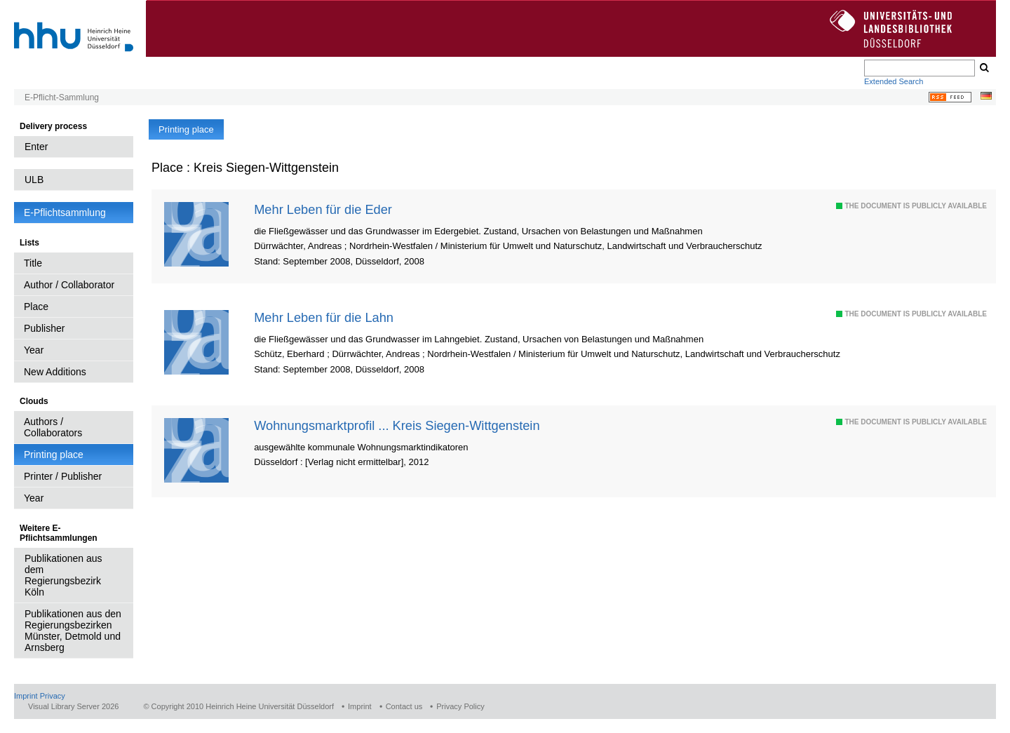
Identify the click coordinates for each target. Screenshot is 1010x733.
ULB (34, 179)
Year (33, 350)
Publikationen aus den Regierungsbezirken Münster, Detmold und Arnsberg (73, 630)
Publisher (44, 328)
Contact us (404, 706)
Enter (36, 146)
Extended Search (893, 81)
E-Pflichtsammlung (65, 212)
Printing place (53, 454)
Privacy (52, 696)
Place (36, 306)
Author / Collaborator (69, 284)
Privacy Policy (460, 706)
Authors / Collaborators (53, 427)
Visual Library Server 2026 (73, 706)
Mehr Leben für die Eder (323, 209)
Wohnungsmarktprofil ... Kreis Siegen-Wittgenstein (396, 425)
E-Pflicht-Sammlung (62, 97)
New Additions (55, 371)
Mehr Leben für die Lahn (323, 317)
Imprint (26, 696)
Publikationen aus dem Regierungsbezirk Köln (63, 575)
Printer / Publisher (63, 476)
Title (33, 263)
